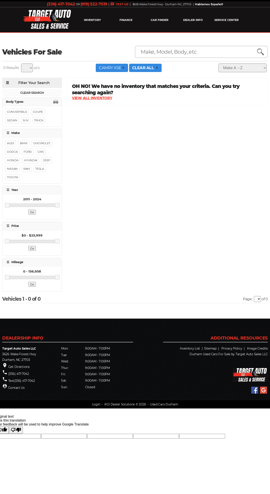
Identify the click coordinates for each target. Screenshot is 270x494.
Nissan (12, 168)
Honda (12, 160)
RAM (26, 168)
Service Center (226, 20)
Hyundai (30, 160)
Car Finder (159, 20)
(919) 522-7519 (93, 4)
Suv (25, 120)
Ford (28, 151)
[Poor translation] (16, 430)
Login (96, 405)
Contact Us (16, 388)
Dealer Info (193, 20)
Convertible (17, 112)
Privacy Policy (231, 348)
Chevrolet (41, 143)
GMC (41, 151)
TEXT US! (119, 4)
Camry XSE (112, 67)
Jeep (46, 160)
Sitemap (210, 348)
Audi (10, 143)
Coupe (38, 112)
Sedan (12, 120)
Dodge (12, 151)
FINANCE (126, 20)
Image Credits (257, 348)
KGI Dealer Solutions (119, 405)
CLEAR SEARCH (32, 93)
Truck (38, 120)
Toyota (12, 177)
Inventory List (190, 348)
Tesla (39, 168)
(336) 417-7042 (61, 4)
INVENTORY (92, 20)
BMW (23, 143)
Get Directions (19, 367)
